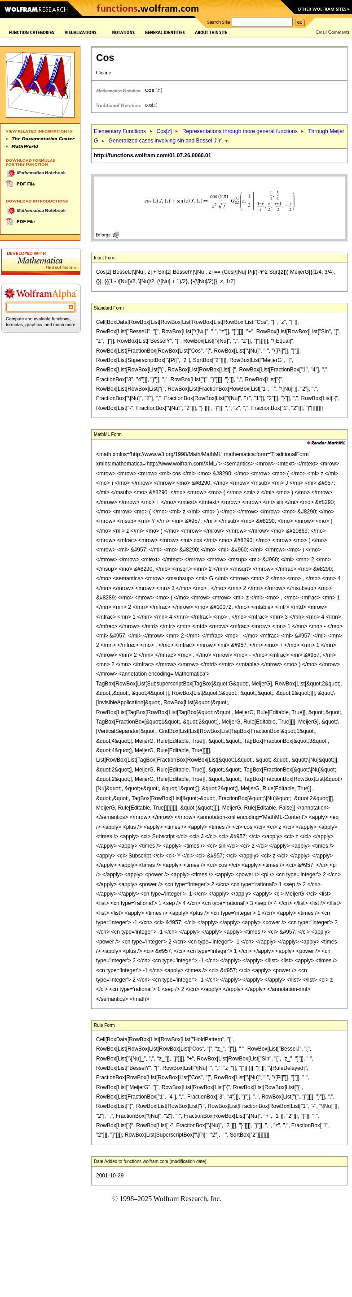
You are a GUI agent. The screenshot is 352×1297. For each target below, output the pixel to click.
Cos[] (164, 131)
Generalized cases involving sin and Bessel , (165, 141)
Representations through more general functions (240, 131)
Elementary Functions (120, 131)
